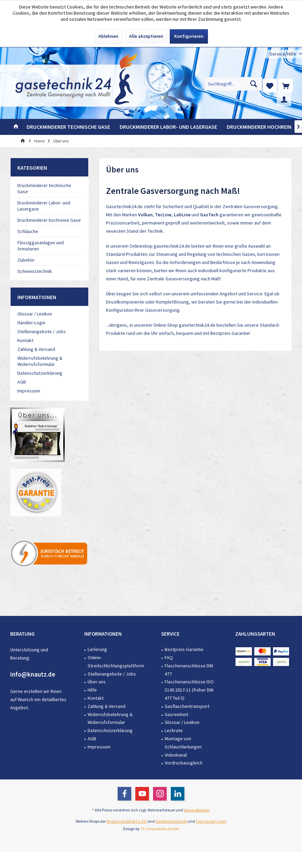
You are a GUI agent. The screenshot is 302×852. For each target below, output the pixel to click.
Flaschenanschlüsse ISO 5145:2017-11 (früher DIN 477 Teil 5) (189, 690)
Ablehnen (108, 36)
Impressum (28, 391)
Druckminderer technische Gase (44, 188)
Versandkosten (197, 809)
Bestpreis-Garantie (229, 333)
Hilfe (92, 690)
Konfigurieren (188, 36)
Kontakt (25, 340)
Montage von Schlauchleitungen (183, 742)
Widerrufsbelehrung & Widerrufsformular (39, 361)
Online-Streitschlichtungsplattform (116, 661)
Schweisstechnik (34, 271)
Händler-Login (31, 323)
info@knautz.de (32, 674)
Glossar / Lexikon (34, 314)
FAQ (169, 657)
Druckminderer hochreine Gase (49, 220)
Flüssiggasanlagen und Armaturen (40, 245)
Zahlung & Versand (36, 349)
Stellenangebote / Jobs (41, 331)
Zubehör (26, 260)
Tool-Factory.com (211, 821)
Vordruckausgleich (183, 763)
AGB (21, 382)
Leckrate (174, 730)
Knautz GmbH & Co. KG (127, 821)
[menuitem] (283, 54)
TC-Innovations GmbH (159, 828)
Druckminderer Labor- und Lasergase (43, 206)
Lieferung (97, 649)
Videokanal (176, 755)
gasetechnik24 (169, 246)
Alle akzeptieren (146, 36)
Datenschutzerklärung (39, 373)
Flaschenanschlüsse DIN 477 (189, 670)
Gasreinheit (176, 714)
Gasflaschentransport (187, 706)
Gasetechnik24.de (171, 821)
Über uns (97, 682)
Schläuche (27, 231)
